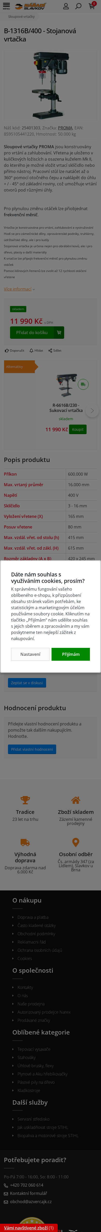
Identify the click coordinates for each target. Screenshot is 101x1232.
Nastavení (30, 654)
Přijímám (71, 654)
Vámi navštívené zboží (26, 1228)
